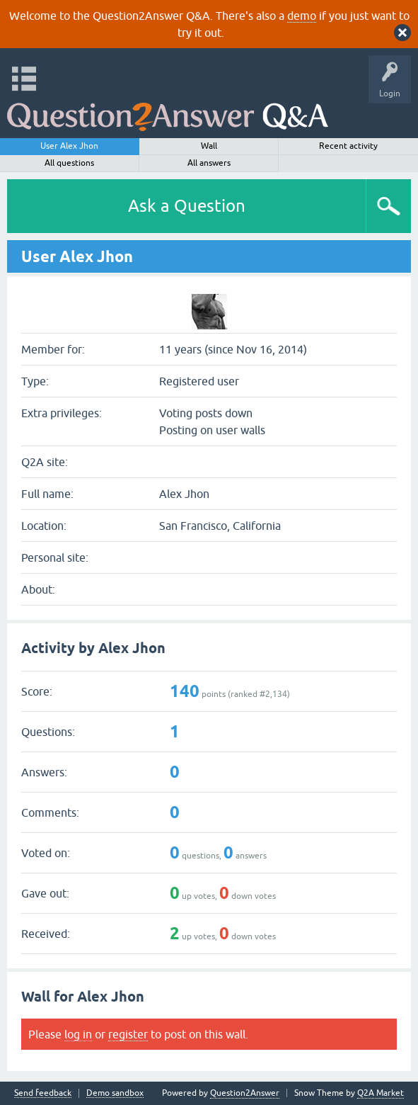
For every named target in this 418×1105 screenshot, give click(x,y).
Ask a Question (186, 205)
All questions (69, 163)
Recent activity (348, 146)
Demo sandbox (115, 1093)
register (128, 1034)
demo (301, 15)
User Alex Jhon (69, 146)
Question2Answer (244, 1093)
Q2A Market (380, 1093)
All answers (209, 163)
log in (78, 1034)
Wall (209, 146)
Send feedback (42, 1093)
